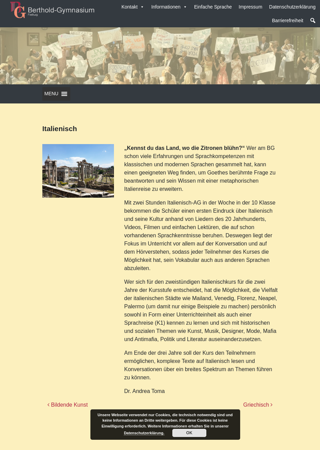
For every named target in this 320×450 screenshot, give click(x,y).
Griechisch (258, 405)
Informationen (169, 7)
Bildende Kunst (67, 405)
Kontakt (132, 7)
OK (189, 433)
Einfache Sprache (213, 7)
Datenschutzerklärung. (144, 433)
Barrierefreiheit (287, 20)
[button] (313, 20)
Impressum (250, 7)
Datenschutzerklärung (292, 7)
